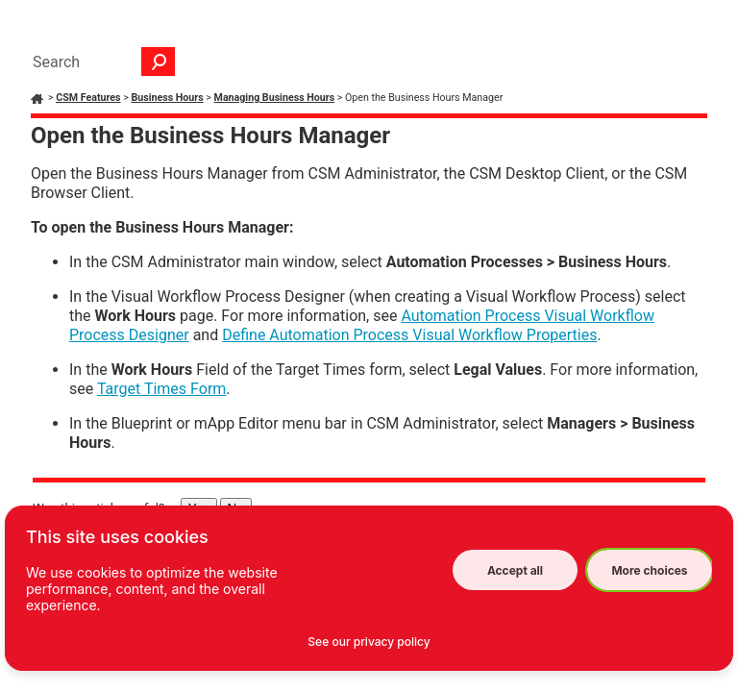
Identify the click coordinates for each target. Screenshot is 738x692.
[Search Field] (99, 61)
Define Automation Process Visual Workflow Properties (409, 335)
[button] (158, 61)
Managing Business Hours (274, 97)
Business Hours (167, 97)
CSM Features (88, 97)
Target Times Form (161, 389)
